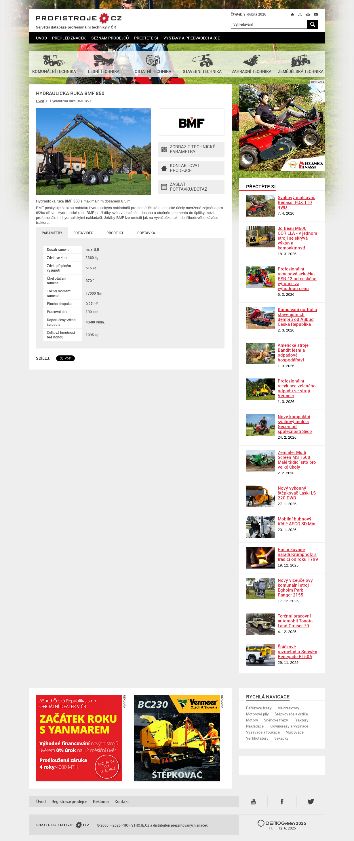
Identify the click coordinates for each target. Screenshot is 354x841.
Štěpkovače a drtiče (291, 714)
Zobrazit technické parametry (188, 149)
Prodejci (114, 232)
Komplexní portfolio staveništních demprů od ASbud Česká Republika (297, 316)
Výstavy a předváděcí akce (191, 38)
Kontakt (122, 801)
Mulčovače (295, 732)
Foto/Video (83, 232)
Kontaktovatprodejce (180, 168)
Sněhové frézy (276, 720)
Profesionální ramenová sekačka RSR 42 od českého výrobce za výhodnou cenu (297, 278)
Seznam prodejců (110, 38)
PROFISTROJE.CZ (78, 18)
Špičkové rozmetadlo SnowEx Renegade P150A (297, 651)
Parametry (52, 232)
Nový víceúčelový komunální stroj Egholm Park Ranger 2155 (295, 587)
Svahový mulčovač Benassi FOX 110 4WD (296, 202)
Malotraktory (288, 708)
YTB (254, 801)
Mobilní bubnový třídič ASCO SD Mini (297, 521)
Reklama (101, 801)
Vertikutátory (257, 738)
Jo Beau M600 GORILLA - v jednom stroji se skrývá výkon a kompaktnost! (297, 238)
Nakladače (255, 726)
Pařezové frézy (259, 708)
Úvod (41, 38)
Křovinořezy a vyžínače (288, 726)
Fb (283, 801)
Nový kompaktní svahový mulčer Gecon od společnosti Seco (295, 424)
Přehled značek (69, 38)
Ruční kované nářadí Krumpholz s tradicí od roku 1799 (298, 554)
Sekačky (281, 738)
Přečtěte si (146, 38)
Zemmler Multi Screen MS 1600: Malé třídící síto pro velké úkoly (297, 459)
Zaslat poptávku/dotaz (184, 187)
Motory (252, 720)
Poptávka (146, 232)
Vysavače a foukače (263, 732)
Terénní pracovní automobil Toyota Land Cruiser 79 (295, 620)
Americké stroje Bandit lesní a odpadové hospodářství (293, 352)
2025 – (282, 825)
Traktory (301, 720)
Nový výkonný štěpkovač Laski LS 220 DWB (297, 493)
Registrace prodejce (69, 801)
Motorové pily (257, 714)
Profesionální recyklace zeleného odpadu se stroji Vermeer (297, 388)
